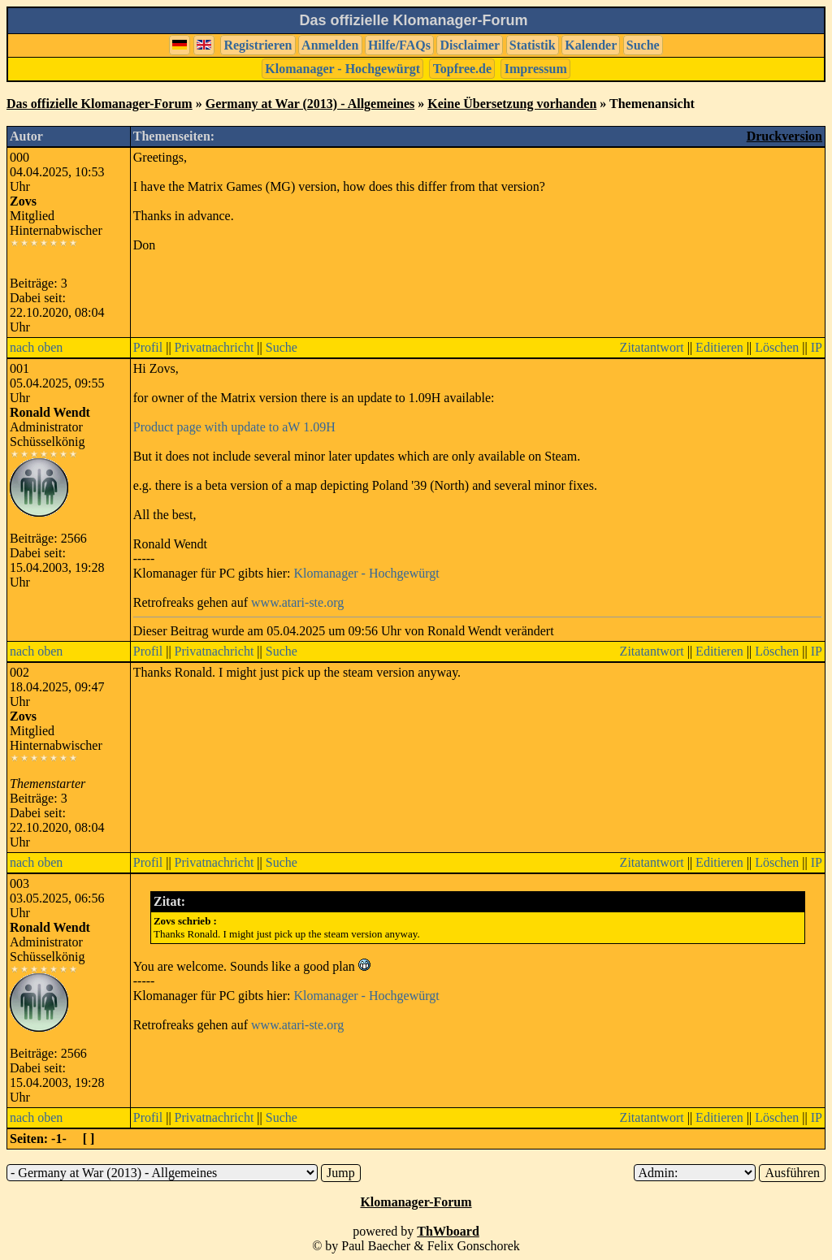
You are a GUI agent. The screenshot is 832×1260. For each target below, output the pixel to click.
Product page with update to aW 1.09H (234, 427)
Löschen (777, 347)
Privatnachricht (214, 347)
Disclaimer (470, 45)
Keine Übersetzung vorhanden (511, 103)
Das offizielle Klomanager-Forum (99, 103)
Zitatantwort (652, 347)
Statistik (532, 45)
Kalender (591, 45)
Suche (643, 45)
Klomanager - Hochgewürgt (342, 69)
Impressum (536, 69)
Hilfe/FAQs (399, 45)
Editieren (719, 347)
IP (816, 347)
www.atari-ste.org (297, 602)
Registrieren (257, 45)
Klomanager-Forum (415, 1202)
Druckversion (784, 136)
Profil (147, 347)
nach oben (36, 347)
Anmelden (329, 45)
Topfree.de (462, 69)
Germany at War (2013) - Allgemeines (310, 103)
